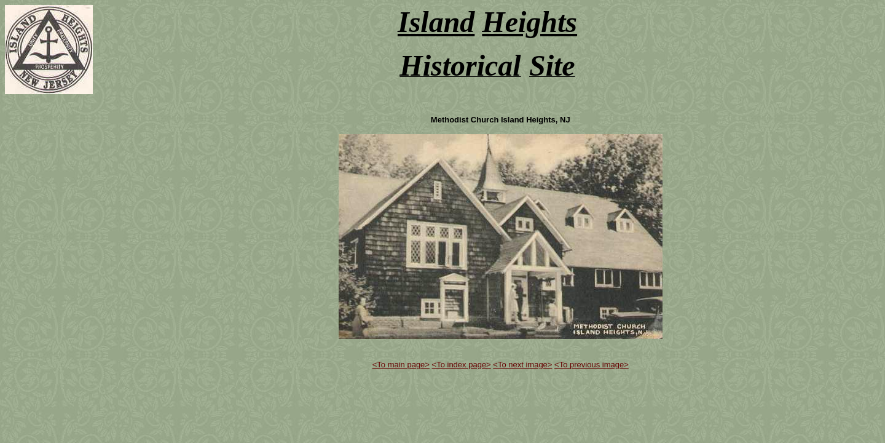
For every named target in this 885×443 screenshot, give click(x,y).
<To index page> (461, 364)
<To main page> (401, 364)
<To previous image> (591, 364)
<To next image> (522, 364)
